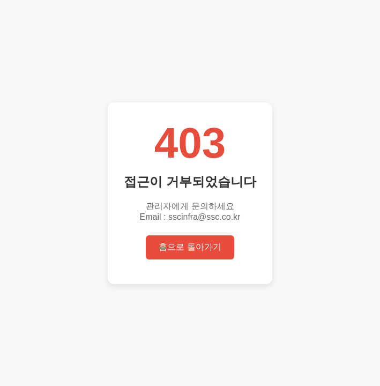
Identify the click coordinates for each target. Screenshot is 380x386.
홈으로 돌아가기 (190, 246)
